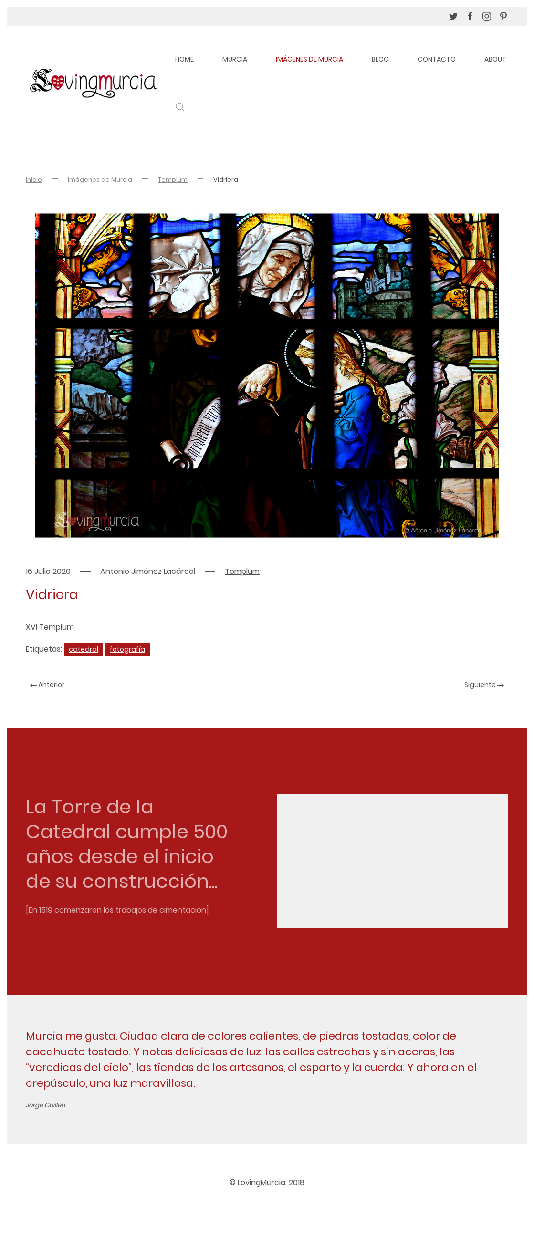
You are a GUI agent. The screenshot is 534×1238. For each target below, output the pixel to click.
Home (184, 59)
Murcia (234, 59)
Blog (380, 59)
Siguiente (484, 684)
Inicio (34, 179)
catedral (83, 649)
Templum (173, 179)
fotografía (127, 649)
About (495, 59)
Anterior (47, 684)
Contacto (437, 59)
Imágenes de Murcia (309, 59)
